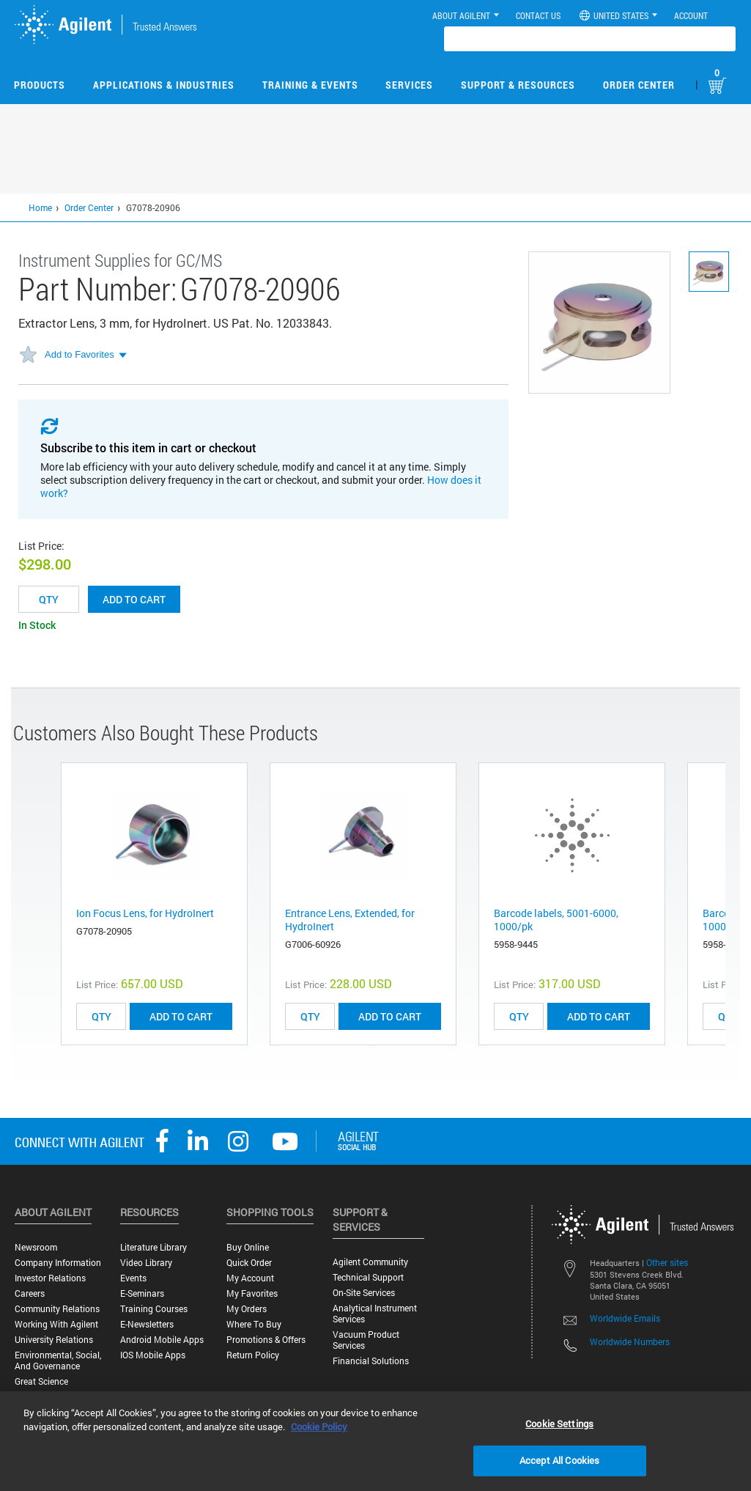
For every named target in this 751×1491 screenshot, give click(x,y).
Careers (30, 1293)
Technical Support (368, 1277)
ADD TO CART (180, 1016)
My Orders (246, 1308)
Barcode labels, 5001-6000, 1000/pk (556, 919)
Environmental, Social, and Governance (58, 1361)
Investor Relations (50, 1278)
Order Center (639, 85)
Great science (41, 1381)
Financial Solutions (371, 1360)
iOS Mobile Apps (152, 1355)
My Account (250, 1278)
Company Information (58, 1262)
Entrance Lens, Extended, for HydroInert (350, 919)
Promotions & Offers (266, 1339)
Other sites (667, 1262)
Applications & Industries (163, 85)
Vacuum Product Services (366, 1340)
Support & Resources (518, 85)
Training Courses (154, 1308)
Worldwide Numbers (630, 1341)
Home (40, 207)
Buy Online (247, 1247)
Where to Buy (253, 1324)
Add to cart (134, 599)
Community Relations (57, 1308)
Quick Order (249, 1262)
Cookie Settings (559, 1423)
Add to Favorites (79, 354)
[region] (375, 1441)
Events (133, 1278)
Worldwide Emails (625, 1318)
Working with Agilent (56, 1324)
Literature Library (153, 1247)
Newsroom (36, 1247)
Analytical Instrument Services (375, 1314)
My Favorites (252, 1293)
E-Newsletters (147, 1324)
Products (39, 85)
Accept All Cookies (559, 1460)
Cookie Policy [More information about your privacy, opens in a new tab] (319, 1426)
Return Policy (252, 1355)
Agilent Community (370, 1261)
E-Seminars (142, 1293)
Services (409, 85)
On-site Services (364, 1292)
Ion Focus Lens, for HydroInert (145, 913)
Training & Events (310, 85)
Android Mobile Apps (162, 1339)
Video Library (146, 1262)
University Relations (54, 1339)
